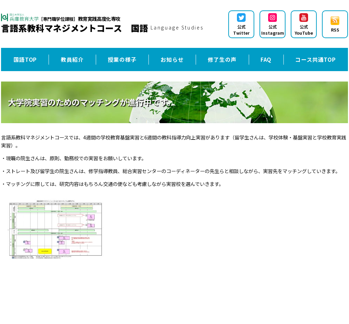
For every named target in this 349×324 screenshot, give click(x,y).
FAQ (266, 59)
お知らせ (172, 59)
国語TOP (25, 59)
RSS (335, 24)
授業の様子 (122, 59)
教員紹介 (72, 59)
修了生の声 (222, 59)
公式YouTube (304, 24)
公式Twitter (241, 24)
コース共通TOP (315, 59)
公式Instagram (272, 24)
